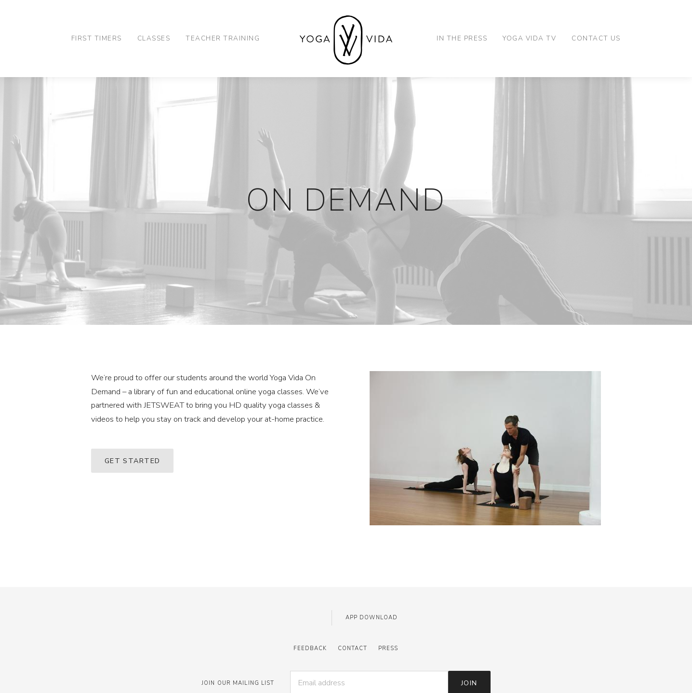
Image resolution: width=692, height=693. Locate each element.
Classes (153, 38)
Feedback (310, 648)
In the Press (462, 38)
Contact (353, 648)
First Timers (96, 38)
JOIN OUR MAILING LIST (238, 683)
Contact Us (596, 38)
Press (388, 648)
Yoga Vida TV (529, 38)
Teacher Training (223, 38)
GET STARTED (132, 461)
